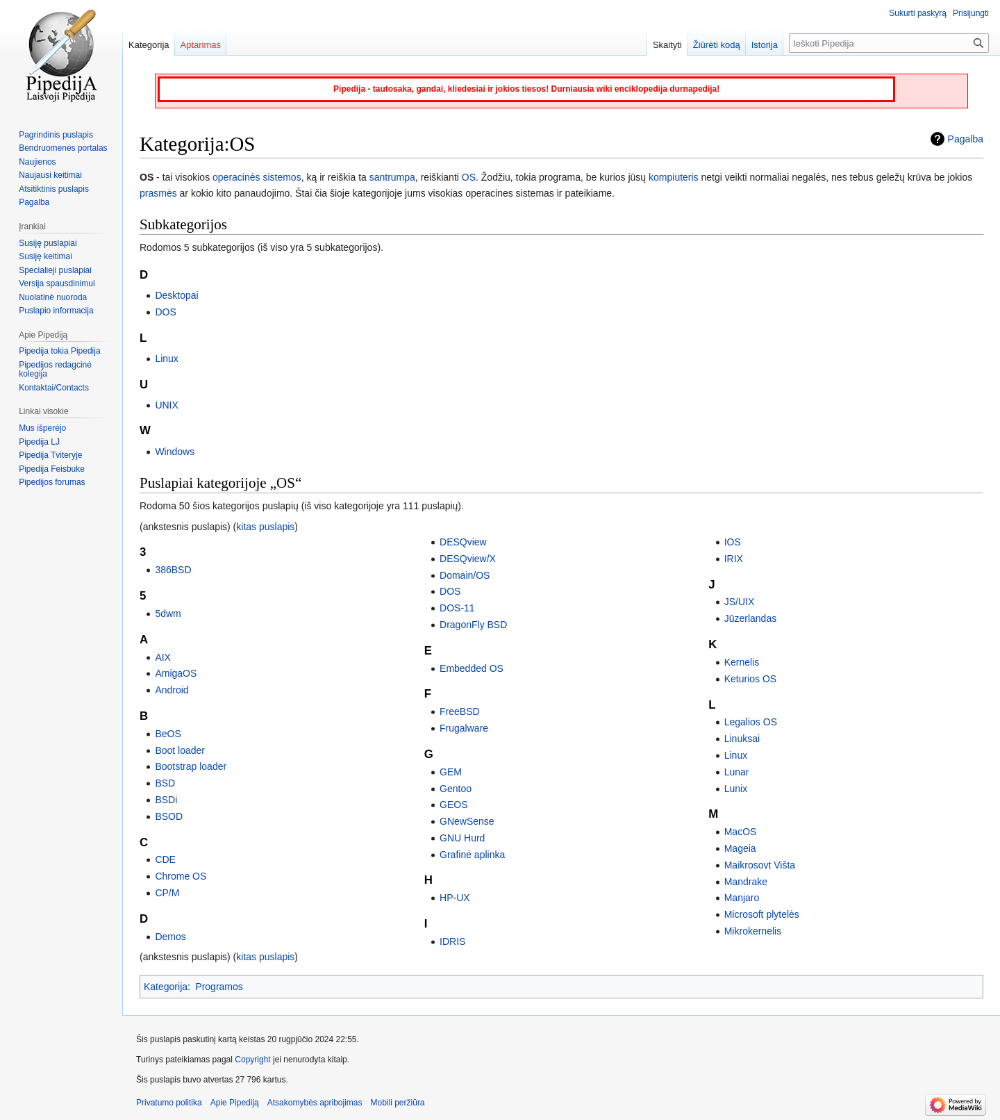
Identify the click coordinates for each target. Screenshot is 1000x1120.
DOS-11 (457, 607)
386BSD (173, 569)
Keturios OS (750, 678)
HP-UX (455, 897)
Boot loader (180, 750)
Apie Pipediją (234, 1102)
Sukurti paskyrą (918, 13)
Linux (166, 358)
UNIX (166, 405)
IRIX (733, 558)
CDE (165, 859)
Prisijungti (971, 13)
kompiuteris (674, 177)
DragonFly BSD (473, 624)
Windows (174, 451)
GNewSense (467, 821)
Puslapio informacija (56, 310)
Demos (170, 936)
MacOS (740, 831)
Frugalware (464, 728)
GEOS (453, 804)
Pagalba (965, 139)
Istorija (764, 45)
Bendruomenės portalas (63, 148)
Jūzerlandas (750, 618)
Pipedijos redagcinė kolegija (55, 369)
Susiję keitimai (45, 256)
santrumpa (392, 177)
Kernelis (742, 662)
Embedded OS (471, 668)
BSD (165, 783)
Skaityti (667, 45)
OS (469, 177)
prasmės (158, 193)
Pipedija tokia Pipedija (59, 351)
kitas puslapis (265, 526)
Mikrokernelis (752, 931)
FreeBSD (460, 711)
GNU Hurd (462, 837)
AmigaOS (176, 673)
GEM (451, 771)
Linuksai (742, 738)
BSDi (166, 799)
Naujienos (37, 162)
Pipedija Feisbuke (52, 469)
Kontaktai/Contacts (54, 388)
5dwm (168, 613)
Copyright (252, 1059)
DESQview (463, 541)
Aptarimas (201, 45)
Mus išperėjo (42, 428)
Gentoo (456, 788)
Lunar (736, 771)
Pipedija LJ (39, 442)
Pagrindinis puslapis (56, 135)
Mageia (740, 848)
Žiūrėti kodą (716, 45)
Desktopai (176, 295)
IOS (732, 541)
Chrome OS (180, 876)
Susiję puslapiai (47, 243)
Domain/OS (465, 575)
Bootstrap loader (190, 766)
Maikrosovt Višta (759, 865)
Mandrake (745, 881)
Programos (218, 986)
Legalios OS (750, 721)
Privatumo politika (169, 1102)
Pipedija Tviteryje (50, 455)
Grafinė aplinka (472, 854)
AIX (163, 657)
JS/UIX (739, 601)
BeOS (168, 733)
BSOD (169, 816)
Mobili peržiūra (398, 1102)
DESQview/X (468, 558)
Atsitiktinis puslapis (54, 189)
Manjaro (742, 897)
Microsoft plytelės (761, 914)
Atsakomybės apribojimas (314, 1102)
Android (171, 689)
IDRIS (452, 941)
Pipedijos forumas (52, 482)
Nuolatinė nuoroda (53, 297)
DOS (165, 312)
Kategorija (166, 986)
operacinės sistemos (256, 177)
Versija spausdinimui (56, 283)
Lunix (735, 788)
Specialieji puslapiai (55, 270)
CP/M (167, 892)
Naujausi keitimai (50, 175)
